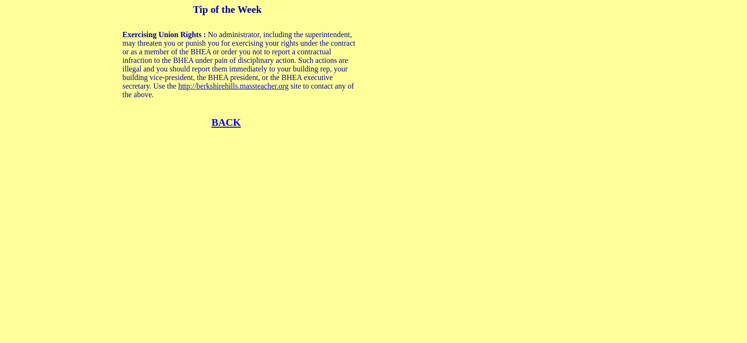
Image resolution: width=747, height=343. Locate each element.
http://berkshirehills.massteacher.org (233, 86)
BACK (226, 122)
